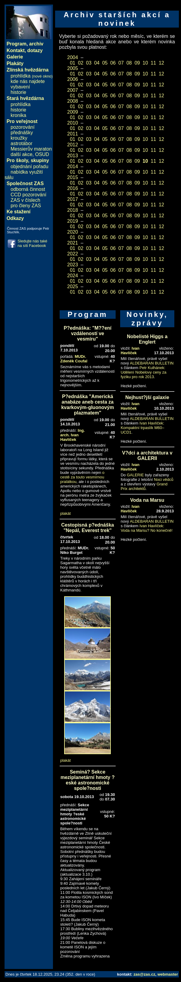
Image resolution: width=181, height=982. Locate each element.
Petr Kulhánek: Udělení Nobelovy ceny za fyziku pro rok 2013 (143, 372)
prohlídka (32, 75)
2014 (72, 166)
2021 (72, 242)
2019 (72, 221)
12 (161, 62)
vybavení (20, 86)
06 (113, 62)
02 (81, 62)
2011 (72, 133)
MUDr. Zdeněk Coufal (73, 358)
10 (145, 62)
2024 (72, 275)
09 (137, 62)
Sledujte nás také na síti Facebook (32, 243)
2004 (72, 57)
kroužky (19, 138)
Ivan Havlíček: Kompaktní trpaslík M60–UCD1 (142, 427)
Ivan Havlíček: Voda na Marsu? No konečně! (147, 528)
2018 (72, 210)
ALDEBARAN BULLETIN (152, 363)
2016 (72, 188)
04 (97, 62)
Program (17, 43)
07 (121, 62)
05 (105, 62)
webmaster (167, 974)
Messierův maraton (31, 148)
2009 (72, 112)
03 (88, 62)
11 (153, 62)
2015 (72, 177)
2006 (72, 79)
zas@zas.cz (144, 974)
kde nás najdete (28, 81)
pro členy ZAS (26, 205)
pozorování (23, 127)
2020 (72, 232)
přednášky (22, 132)
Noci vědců (163, 479)
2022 (72, 253)
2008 (72, 101)
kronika (18, 115)
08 (129, 62)
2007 (72, 90)
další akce (21, 154)
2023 (72, 264)
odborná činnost (28, 189)
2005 (72, 68)
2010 (72, 122)
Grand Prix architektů (144, 486)
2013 (72, 155)
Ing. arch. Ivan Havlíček (72, 435)
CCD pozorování (28, 194)
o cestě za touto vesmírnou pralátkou (82, 477)
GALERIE (135, 475)
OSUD (42, 154)
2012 (72, 144)
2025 (72, 286)
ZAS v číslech (25, 200)
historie (18, 92)
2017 (72, 199)
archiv (36, 43)
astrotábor (21, 143)
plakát (65, 513)
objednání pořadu (29, 166)
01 (72, 62)
